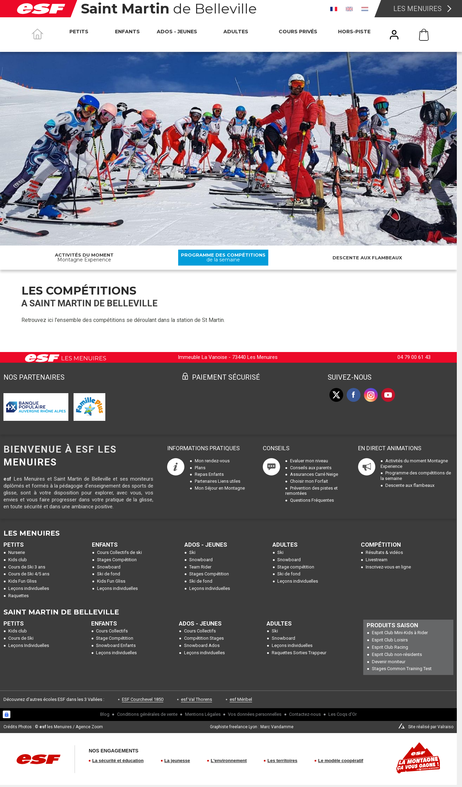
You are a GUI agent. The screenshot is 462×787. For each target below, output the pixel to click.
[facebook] (353, 395)
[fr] (333, 8)
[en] (349, 8)
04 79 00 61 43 (414, 357)
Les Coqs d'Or (342, 714)
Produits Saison (392, 625)
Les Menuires (417, 8)
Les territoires (282, 760)
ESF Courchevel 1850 (142, 699)
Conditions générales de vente (147, 714)
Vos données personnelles (254, 714)
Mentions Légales (203, 714)
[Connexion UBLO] (6, 714)
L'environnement (229, 760)
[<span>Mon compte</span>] (394, 34)
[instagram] (371, 395)
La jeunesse (177, 760)
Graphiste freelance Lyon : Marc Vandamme (251, 726)
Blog (104, 714)
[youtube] (388, 395)
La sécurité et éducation (118, 760)
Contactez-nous (305, 714)
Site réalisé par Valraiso (430, 726)
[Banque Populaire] (35, 407)
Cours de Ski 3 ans (26, 567)
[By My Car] (89, 407)
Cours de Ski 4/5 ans (28, 573)
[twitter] (336, 395)
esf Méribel (241, 699)
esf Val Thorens (196, 699)
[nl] (364, 8)
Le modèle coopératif (340, 760)
